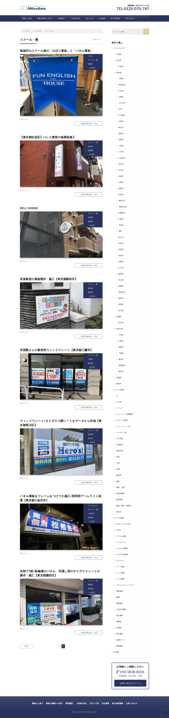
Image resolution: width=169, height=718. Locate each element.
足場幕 (118, 628)
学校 (118, 457)
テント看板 (120, 573)
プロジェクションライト (125, 585)
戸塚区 (121, 353)
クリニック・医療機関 (124, 414)
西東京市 (122, 292)
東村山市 (122, 201)
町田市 (121, 243)
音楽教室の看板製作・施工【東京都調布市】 (49, 279)
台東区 (121, 121)
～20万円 (91, 225)
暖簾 (118, 597)
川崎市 (121, 341)
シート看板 (120, 567)
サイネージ (120, 560)
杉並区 (90, 146)
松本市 (121, 323)
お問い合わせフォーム (130, 683)
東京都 (90, 288)
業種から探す (27, 18)
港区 (120, 231)
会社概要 (102, 18)
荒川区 (90, 438)
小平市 (121, 152)
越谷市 (118, 384)
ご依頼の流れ (76, 18)
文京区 (121, 170)
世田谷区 (122, 85)
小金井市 (91, 513)
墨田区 (90, 585)
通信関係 (119, 499)
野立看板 (119, 634)
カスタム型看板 (122, 548)
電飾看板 (119, 646)
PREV (27, 646)
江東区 (121, 219)
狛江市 (121, 237)
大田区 (121, 146)
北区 (120, 109)
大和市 (121, 335)
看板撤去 (119, 603)
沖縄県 (118, 316)
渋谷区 (121, 225)
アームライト (93, 505)
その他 (118, 402)
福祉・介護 (120, 487)
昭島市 (121, 188)
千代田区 (122, 115)
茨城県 (118, 377)
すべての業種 (119, 390)
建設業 (118, 475)
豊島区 (121, 304)
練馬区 (121, 274)
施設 (118, 481)
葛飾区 (121, 286)
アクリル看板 (121, 536)
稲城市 (90, 64)
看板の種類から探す (44, 18)
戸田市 (121, 66)
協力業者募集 (115, 18)
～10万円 (91, 68)
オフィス (119, 408)
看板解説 (61, 18)
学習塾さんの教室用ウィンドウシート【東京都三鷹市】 (56, 350)
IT (117, 396)
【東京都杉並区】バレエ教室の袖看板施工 (47, 137)
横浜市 (121, 359)
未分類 (116, 652)
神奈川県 (119, 329)
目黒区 (90, 217)
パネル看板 (120, 579)
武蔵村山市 (123, 207)
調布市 (90, 292)
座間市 (121, 347)
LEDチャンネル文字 (123, 524)
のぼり (90, 56)
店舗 (118, 469)
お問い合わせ (130, 18)
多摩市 (121, 140)
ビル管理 (119, 438)
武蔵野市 (122, 213)
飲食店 (118, 512)
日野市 (121, 182)
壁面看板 (119, 591)
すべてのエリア (119, 48)
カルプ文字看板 (122, 554)
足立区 (121, 310)
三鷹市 (90, 359)
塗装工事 (119, 451)
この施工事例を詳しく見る (88, 123)
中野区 (121, 97)
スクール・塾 (93, 60)
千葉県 (118, 54)
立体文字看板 (121, 609)
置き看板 (119, 615)
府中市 (121, 164)
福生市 (121, 255)
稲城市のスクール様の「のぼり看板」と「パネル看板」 (56, 50)
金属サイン (120, 640)
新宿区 (121, 176)
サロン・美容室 (122, 420)
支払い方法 (90, 18)
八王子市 (122, 103)
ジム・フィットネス (123, 426)
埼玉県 (118, 60)
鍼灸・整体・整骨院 (123, 506)
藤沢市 (121, 371)
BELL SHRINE (29, 208)
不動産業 (119, 445)
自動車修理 (120, 493)
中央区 (121, 91)
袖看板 (90, 150)
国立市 (121, 127)
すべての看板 (119, 518)
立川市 (121, 268)
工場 (118, 463)
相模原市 (122, 365)
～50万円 (91, 521)
